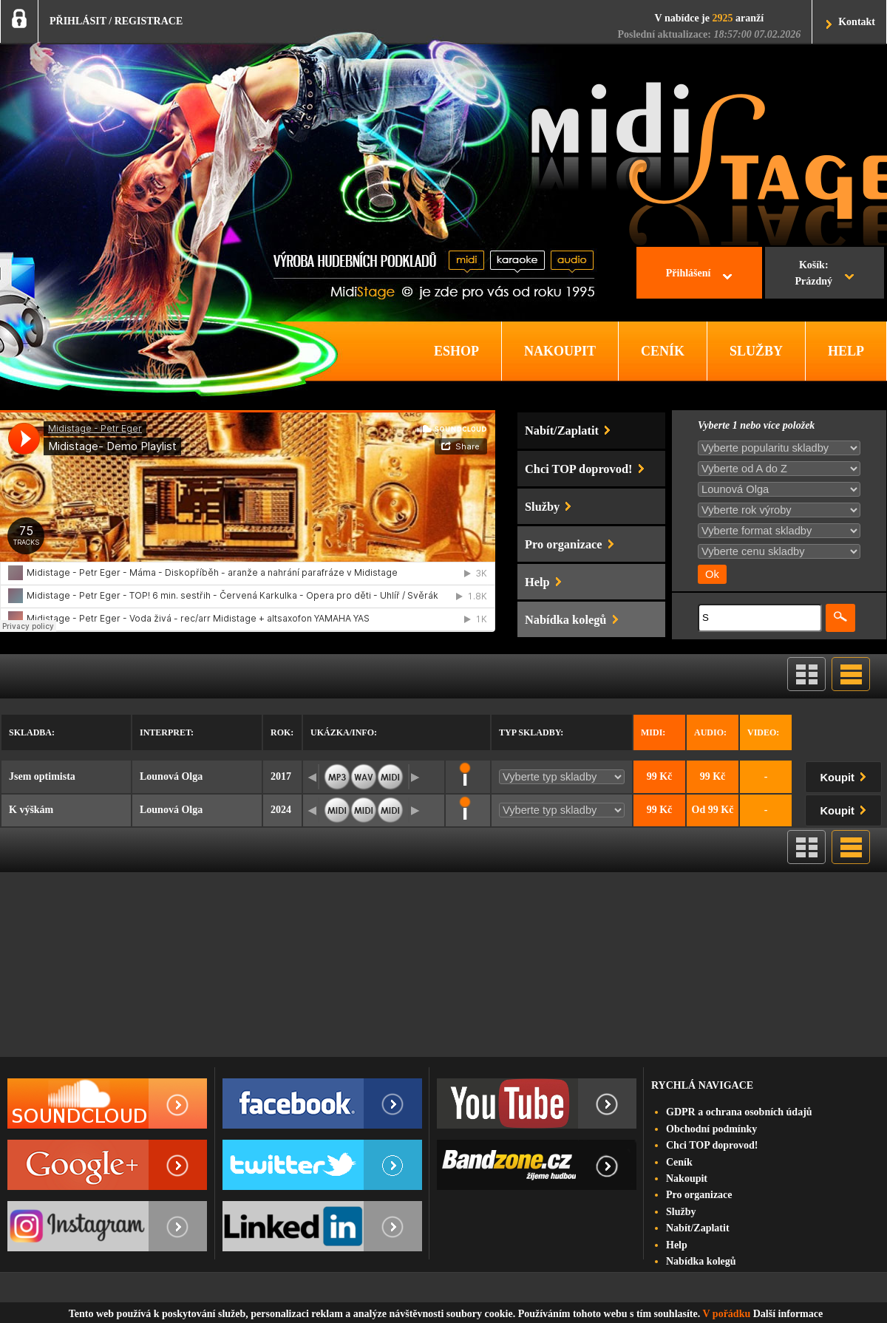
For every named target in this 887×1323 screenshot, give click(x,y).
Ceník (679, 1162)
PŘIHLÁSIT (78, 21)
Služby (681, 1211)
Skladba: (32, 732)
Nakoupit (686, 1178)
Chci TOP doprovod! (712, 1145)
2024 (281, 809)
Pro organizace (699, 1194)
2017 (281, 776)
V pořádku (727, 1313)
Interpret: (167, 732)
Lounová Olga (171, 776)
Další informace (788, 1313)
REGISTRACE (149, 21)
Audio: (710, 732)
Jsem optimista (42, 776)
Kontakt (856, 21)
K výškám (31, 809)
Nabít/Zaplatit (698, 1228)
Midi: (653, 732)
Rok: (282, 732)
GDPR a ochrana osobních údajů (739, 1112)
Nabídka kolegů (701, 1261)
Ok (712, 574)
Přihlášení (688, 273)
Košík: (813, 274)
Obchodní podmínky (711, 1129)
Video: (763, 732)
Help (676, 1245)
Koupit (846, 774)
